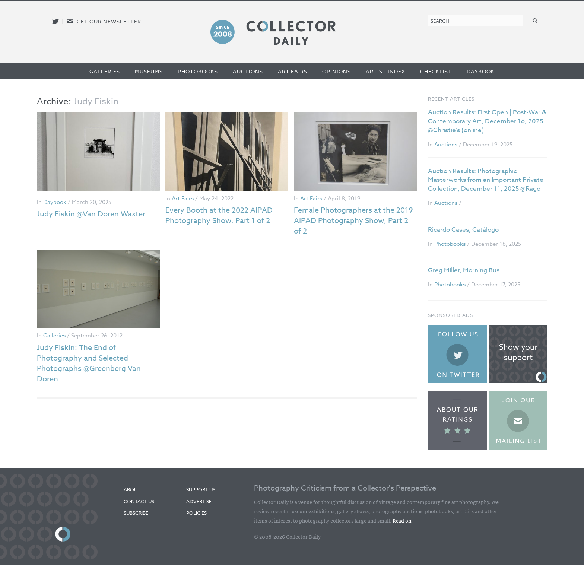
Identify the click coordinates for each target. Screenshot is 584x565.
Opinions (336, 71)
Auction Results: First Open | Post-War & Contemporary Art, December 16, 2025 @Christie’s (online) (487, 121)
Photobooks (198, 71)
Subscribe (136, 513)
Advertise (199, 501)
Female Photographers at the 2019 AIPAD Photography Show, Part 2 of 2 (353, 221)
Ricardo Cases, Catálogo (463, 229)
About (132, 489)
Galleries (104, 71)
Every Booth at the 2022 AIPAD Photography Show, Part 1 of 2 (219, 215)
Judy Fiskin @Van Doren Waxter (91, 214)
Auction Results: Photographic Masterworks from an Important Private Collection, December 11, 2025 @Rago (485, 180)
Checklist (436, 71)
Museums (149, 71)
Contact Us (139, 501)
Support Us (200, 489)
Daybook (481, 71)
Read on (402, 520)
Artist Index (385, 71)
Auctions (248, 71)
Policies (196, 513)
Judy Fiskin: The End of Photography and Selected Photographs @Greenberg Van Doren (89, 363)
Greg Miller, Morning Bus (463, 270)
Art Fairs (292, 71)
